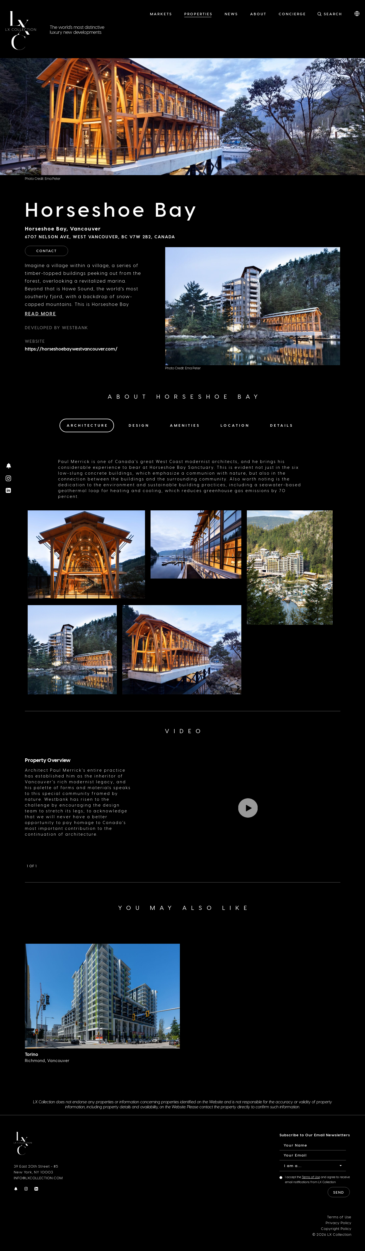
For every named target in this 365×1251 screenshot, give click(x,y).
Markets (161, 14)
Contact (46, 251)
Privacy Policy (338, 1223)
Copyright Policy (336, 1228)
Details (281, 425)
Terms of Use (311, 1177)
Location (235, 425)
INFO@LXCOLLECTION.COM (38, 1178)
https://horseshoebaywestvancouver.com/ (71, 348)
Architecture (87, 425)
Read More (40, 313)
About (258, 14)
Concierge (292, 14)
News (231, 14)
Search (333, 14)
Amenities (185, 425)
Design (139, 425)
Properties (198, 14)
